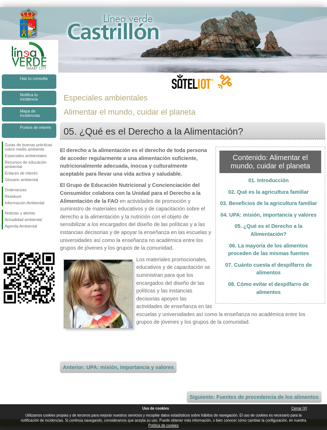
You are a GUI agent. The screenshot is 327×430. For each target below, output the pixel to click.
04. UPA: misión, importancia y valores (268, 215)
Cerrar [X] (299, 408)
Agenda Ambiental (21, 226)
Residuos (13, 196)
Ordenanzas (16, 190)
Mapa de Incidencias (30, 113)
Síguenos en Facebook (6, 241)
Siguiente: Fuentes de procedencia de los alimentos (254, 397)
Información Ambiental (24, 203)
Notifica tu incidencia (29, 97)
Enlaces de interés (21, 173)
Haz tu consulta (34, 78)
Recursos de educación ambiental (26, 164)
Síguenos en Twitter (18, 241)
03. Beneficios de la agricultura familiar (268, 203)
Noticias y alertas (20, 213)
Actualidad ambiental (23, 219)
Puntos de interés (35, 127)
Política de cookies (163, 425)
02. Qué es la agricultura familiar (268, 192)
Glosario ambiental (21, 179)
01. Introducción (268, 180)
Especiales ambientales (26, 155)
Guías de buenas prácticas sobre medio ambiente (28, 147)
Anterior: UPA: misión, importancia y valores (118, 367)
